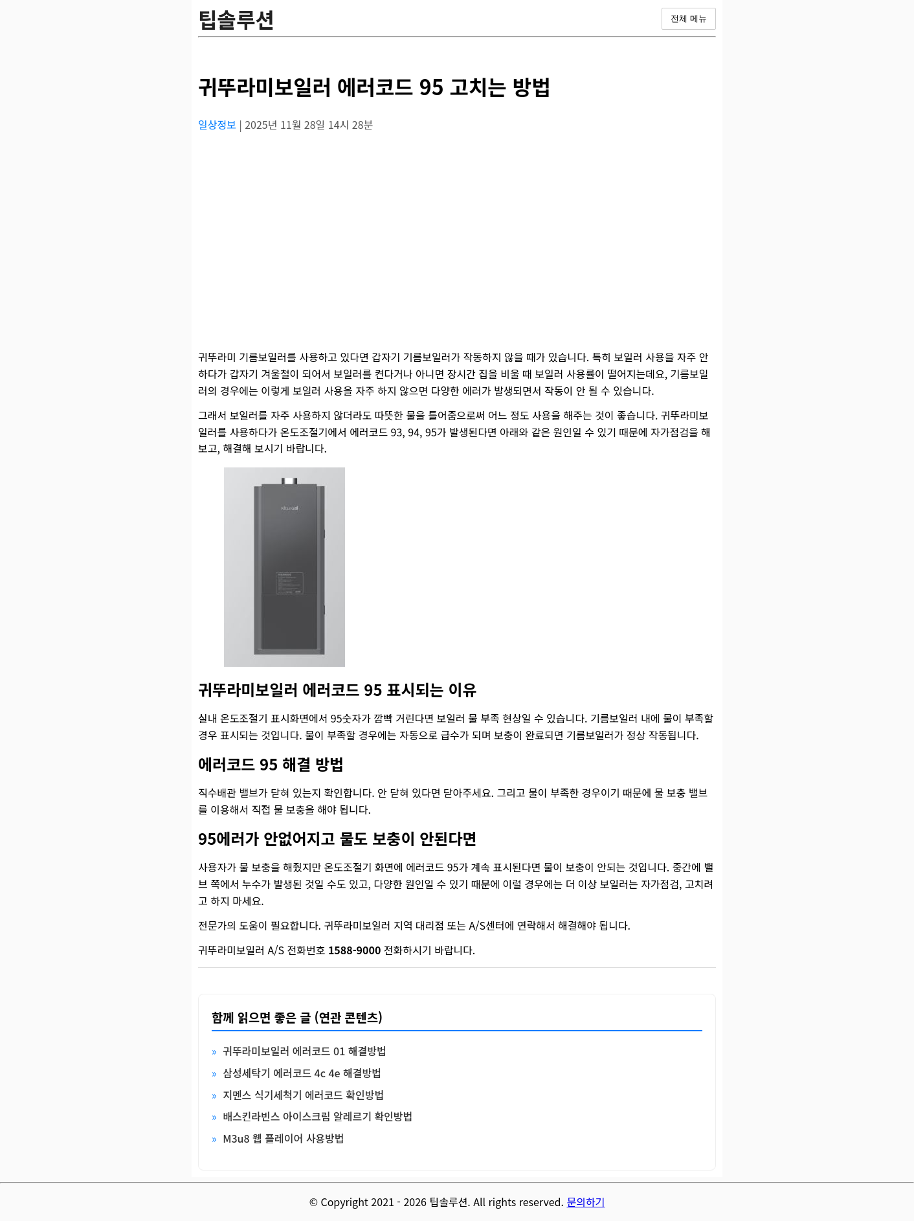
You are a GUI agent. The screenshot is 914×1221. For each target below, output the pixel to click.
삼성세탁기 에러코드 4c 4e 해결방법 (302, 1073)
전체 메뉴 (689, 18)
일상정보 (218, 124)
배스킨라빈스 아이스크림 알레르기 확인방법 (317, 1116)
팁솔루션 (236, 19)
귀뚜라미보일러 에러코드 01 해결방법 (304, 1051)
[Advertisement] (457, 233)
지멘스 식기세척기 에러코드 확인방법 (303, 1095)
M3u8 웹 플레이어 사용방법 (283, 1138)
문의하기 (585, 1201)
